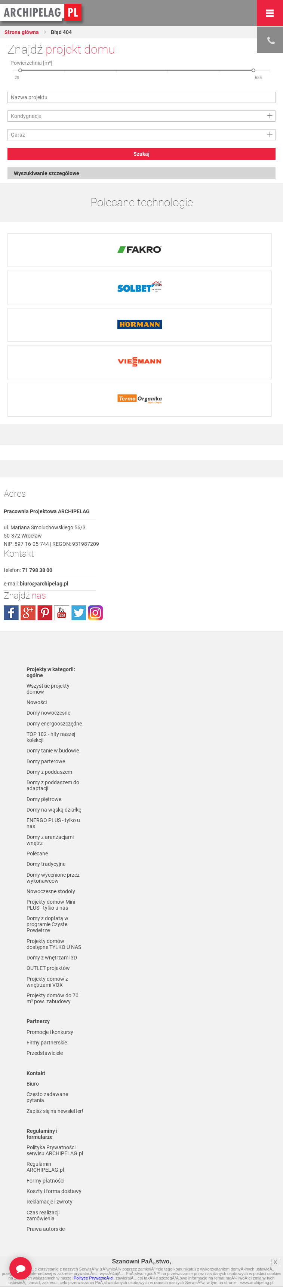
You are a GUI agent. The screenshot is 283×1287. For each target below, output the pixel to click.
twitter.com (78, 612)
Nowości (37, 702)
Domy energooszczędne (54, 724)
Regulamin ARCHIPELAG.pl (45, 1167)
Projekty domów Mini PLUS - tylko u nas (51, 905)
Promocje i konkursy (50, 1032)
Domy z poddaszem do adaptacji (53, 785)
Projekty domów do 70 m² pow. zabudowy (53, 998)
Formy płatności (45, 1181)
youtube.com (61, 612)
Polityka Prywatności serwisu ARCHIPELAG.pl (55, 1150)
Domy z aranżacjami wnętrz (50, 840)
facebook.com (11, 612)
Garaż (18, 135)
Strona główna (21, 32)
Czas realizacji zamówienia (43, 1215)
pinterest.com (44, 612)
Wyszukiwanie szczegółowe (46, 173)
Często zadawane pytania (47, 1097)
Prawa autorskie (46, 1229)
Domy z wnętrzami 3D (52, 958)
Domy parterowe (46, 761)
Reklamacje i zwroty (50, 1202)
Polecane (37, 854)
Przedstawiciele (45, 1053)
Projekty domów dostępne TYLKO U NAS (54, 944)
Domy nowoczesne (48, 713)
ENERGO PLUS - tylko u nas (53, 823)
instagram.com (95, 612)
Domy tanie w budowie (53, 751)
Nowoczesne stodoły (51, 891)
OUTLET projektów (48, 968)
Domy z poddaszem (49, 772)
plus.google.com (28, 612)
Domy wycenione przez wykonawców (53, 878)
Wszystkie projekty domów (48, 689)
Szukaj (141, 154)
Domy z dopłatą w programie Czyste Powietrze (47, 924)
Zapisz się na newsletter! (55, 1111)
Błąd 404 (61, 32)
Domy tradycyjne (46, 864)
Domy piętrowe (44, 799)
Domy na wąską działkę (54, 810)
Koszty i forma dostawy (54, 1191)
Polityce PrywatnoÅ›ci (93, 1278)
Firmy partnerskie (47, 1043)
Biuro (33, 1084)
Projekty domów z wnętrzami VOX (47, 982)
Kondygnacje (26, 116)
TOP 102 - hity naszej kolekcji (51, 737)
